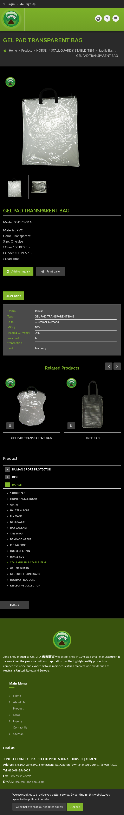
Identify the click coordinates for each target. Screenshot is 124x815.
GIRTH (12, 504)
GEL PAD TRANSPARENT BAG (97, 55)
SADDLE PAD (16, 493)
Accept (75, 806)
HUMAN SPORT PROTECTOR (28, 469)
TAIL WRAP (15, 533)
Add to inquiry (18, 271)
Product (27, 50)
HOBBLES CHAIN (18, 551)
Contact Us (18, 727)
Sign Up (27, 4)
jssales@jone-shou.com (29, 781)
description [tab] (13, 295)
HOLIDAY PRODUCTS (21, 580)
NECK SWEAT (16, 522)
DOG (11, 477)
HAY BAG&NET (17, 528)
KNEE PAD (92, 438)
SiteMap (16, 734)
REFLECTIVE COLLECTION (23, 585)
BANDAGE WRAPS (19, 539)
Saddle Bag (106, 50)
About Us (17, 702)
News (14, 714)
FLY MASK (14, 516)
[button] (98, 18)
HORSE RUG (15, 556)
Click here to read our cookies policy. (39, 806)
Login (9, 4)
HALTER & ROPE (18, 510)
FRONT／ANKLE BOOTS (22, 499)
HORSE (41, 50)
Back (14, 605)
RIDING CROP (16, 545)
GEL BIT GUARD (18, 568)
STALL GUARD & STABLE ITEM (73, 50)
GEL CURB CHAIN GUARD (23, 574)
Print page (50, 271)
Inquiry (15, 721)
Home (13, 50)
